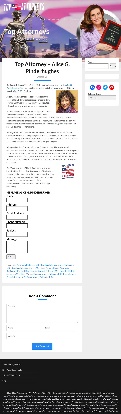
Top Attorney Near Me (49, 19)
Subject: (11, 230)
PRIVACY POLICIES (98, 19)
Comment (42, 313)
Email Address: (15, 213)
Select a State (94, 94)
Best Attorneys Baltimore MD (25, 265)
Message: (12, 239)
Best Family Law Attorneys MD (25, 268)
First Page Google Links (74, 19)
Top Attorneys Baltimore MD (40, 277)
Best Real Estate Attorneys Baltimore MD (39, 271)
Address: (11, 204)
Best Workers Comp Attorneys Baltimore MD (41, 274)
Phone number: (15, 221)
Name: (10, 196)
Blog (114, 19)
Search (91, 62)
